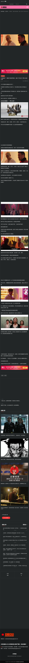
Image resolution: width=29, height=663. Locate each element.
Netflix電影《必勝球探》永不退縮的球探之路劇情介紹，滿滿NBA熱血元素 (13, 483)
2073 (15, 555)
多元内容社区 (19, 656)
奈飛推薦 (2, 11)
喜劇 (2, 375)
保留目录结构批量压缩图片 (12, 656)
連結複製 (6, 517)
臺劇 (5, 375)
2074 (15, 559)
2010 (15, 537)
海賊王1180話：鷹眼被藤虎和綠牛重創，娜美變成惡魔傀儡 (11, 459)
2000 (15, 530)
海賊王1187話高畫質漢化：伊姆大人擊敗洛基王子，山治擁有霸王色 (14, 536)
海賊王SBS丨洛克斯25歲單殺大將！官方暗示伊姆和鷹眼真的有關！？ (15, 558)
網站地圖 (11, 4)
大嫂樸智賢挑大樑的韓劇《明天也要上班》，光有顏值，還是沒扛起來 (15, 565)
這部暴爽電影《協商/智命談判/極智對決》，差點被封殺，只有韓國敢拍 (13, 435)
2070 (15, 566)
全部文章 (6, 11)
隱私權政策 (18, 661)
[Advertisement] (15, 20)
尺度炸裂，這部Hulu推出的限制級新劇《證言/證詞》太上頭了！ (14, 532)
